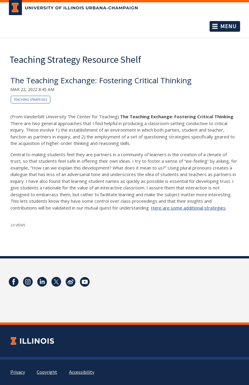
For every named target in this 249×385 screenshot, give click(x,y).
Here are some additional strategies (188, 208)
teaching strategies (30, 100)
